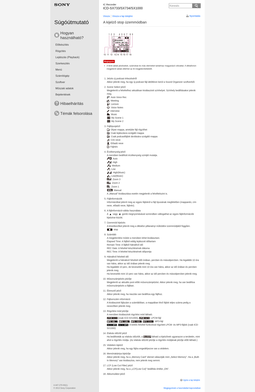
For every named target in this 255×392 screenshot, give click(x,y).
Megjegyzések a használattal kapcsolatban (182, 388)
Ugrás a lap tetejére (190, 380)
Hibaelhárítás (71, 103)
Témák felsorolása (76, 113)
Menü (58, 69)
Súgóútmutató (71, 22)
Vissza (106, 16)
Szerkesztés (62, 63)
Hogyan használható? (72, 35)
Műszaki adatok (64, 88)
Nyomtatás (194, 16)
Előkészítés (62, 44)
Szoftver (60, 82)
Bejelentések (62, 94)
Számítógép (62, 75)
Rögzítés (60, 51)
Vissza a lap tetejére (122, 16)
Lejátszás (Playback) (67, 57)
